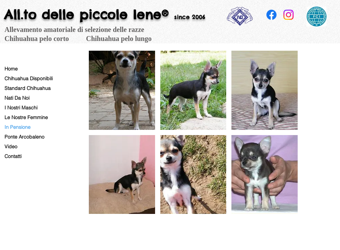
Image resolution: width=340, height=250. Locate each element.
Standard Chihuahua (28, 88)
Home (11, 69)
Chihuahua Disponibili (29, 78)
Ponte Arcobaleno (24, 137)
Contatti (13, 156)
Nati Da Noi (17, 98)
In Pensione (18, 127)
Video (11, 146)
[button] (122, 90)
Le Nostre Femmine (26, 117)
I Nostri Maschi (21, 108)
